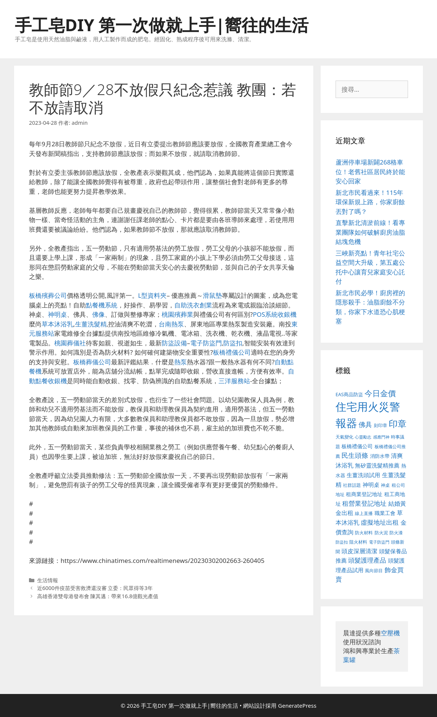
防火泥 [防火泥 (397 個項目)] (381, 532)
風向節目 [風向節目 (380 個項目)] (374, 570)
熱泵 (180, 362)
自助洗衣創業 (193, 305)
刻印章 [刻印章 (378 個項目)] (380, 425)
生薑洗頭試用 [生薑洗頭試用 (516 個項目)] (363, 475)
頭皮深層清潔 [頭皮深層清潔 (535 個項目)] (359, 551)
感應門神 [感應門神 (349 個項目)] (381, 437)
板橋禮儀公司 (232, 352)
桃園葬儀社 (70, 343)
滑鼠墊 (212, 295)
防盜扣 (232, 343)
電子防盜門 (206, 343)
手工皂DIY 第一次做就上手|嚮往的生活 (161, 24)
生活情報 (47, 580)
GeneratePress (297, 705)
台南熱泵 (171, 324)
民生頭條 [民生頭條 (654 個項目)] (354, 455)
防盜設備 (174, 343)
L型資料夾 (152, 295)
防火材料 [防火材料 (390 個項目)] (364, 532)
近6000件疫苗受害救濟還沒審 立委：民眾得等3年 (95, 587)
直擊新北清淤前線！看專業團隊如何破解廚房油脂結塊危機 (370, 232)
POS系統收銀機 (275, 314)
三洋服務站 (234, 381)
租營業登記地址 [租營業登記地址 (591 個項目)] (364, 503)
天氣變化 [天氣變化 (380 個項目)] (344, 437)
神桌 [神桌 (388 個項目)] (385, 485)
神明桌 (57, 314)
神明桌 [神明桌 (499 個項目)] (371, 484)
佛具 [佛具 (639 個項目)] (365, 424)
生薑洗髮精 (91, 324)
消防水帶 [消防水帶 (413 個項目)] (379, 456)
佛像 (98, 314)
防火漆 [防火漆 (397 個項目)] (396, 532)
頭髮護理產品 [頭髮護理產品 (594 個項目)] (367, 560)
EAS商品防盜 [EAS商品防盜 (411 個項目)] (349, 394)
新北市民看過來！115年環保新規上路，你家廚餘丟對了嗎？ (370, 202)
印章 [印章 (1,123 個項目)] (398, 423)
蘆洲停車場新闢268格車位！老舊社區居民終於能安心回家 (370, 171)
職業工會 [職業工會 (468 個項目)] (385, 512)
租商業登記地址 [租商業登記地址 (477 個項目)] (364, 494)
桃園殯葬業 (177, 314)
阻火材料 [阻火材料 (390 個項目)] (358, 542)
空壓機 (390, 633)
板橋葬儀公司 (92, 362)
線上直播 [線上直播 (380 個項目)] (364, 513)
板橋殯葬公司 (48, 295)
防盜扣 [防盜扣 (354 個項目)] (342, 542)
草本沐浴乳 (57, 324)
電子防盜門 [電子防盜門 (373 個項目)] (379, 542)
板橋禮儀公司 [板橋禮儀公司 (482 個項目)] (357, 446)
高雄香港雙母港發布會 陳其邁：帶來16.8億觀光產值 (97, 596)
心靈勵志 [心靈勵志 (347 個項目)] (363, 437)
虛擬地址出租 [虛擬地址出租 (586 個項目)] (380, 522)
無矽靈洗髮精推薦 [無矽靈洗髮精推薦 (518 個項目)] (377, 465)
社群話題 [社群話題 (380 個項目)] (352, 485)
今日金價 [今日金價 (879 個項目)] (380, 393)
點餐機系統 (101, 305)
